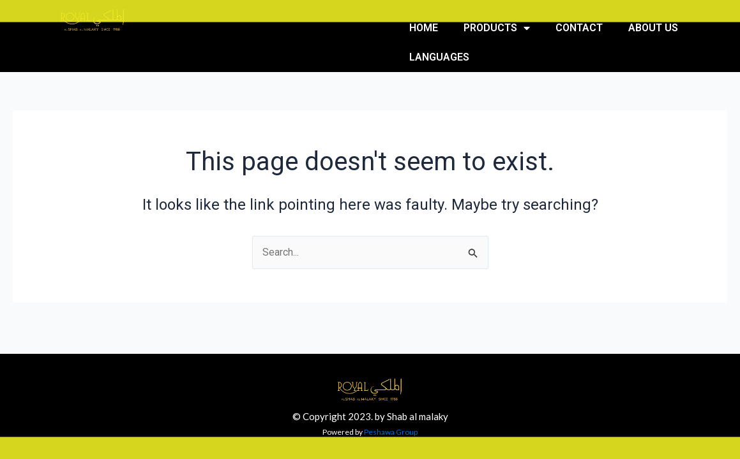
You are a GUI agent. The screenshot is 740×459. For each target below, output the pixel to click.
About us (653, 28)
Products (497, 28)
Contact (579, 28)
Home (423, 28)
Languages (439, 57)
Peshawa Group (391, 432)
